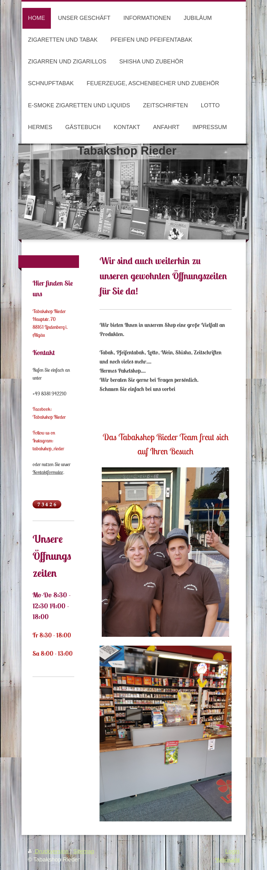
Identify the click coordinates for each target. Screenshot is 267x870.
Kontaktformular (48, 472)
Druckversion (49, 851)
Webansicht (227, 859)
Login (232, 851)
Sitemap (83, 851)
